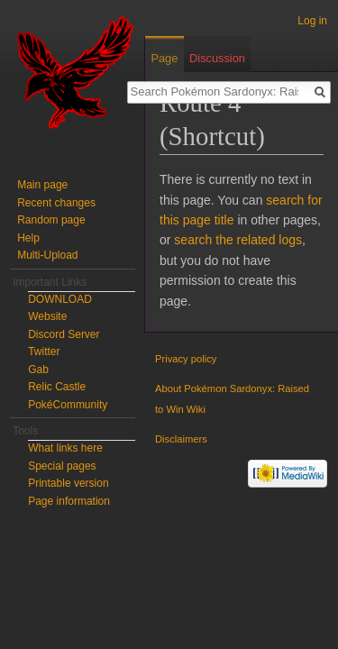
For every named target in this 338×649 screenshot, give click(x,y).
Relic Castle (57, 386)
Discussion (217, 58)
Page (164, 58)
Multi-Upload (47, 255)
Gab (38, 369)
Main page (42, 184)
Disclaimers (181, 439)
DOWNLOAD (60, 299)
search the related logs (238, 240)
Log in (312, 20)
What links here (65, 448)
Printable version (68, 483)
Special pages (62, 466)
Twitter (43, 351)
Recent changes (56, 203)
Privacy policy (185, 358)
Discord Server (63, 334)
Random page (51, 220)
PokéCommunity (67, 404)
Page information (69, 501)
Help (28, 238)
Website (47, 316)
